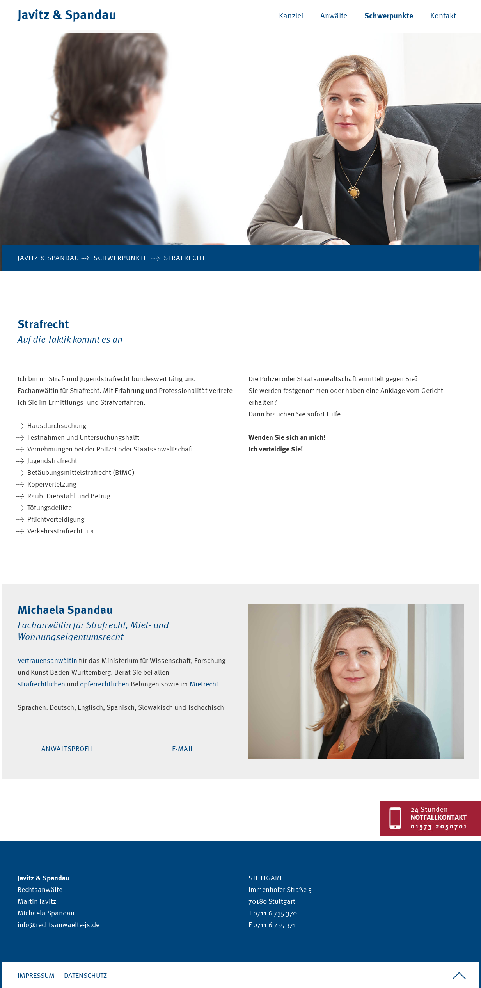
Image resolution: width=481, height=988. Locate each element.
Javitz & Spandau (67, 15)
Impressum (36, 975)
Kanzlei (291, 16)
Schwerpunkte (388, 16)
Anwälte (333, 16)
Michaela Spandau (46, 913)
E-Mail (183, 749)
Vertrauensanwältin (47, 661)
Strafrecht (184, 258)
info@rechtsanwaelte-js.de (58, 925)
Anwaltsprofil (67, 749)
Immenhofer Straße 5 (280, 890)
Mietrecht (204, 684)
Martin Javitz (37, 901)
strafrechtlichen (41, 684)
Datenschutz (85, 975)
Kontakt (443, 16)
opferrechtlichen (104, 684)
